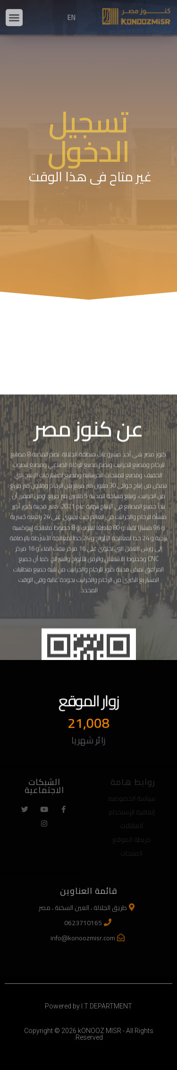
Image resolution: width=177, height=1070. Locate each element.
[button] (14, 11)
